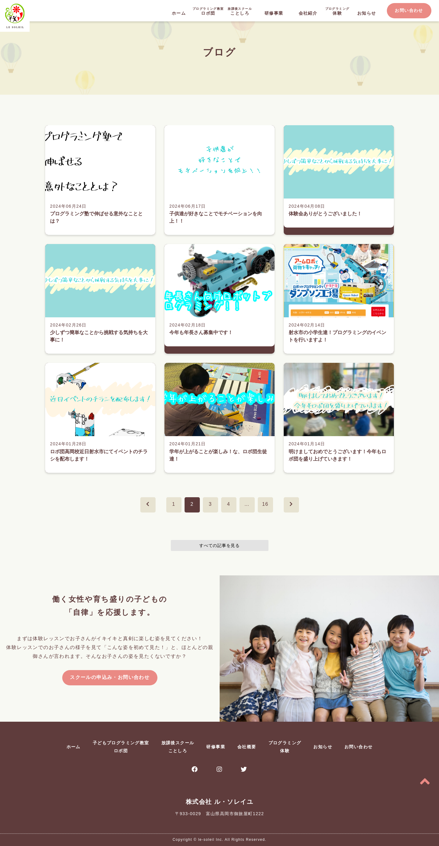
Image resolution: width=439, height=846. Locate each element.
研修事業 (273, 13)
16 (265, 504)
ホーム (179, 13)
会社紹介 (308, 13)
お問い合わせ (409, 10)
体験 (337, 11)
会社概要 (246, 746)
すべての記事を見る (219, 545)
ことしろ (240, 11)
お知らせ (366, 13)
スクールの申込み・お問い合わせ (109, 677)
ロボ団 (208, 11)
